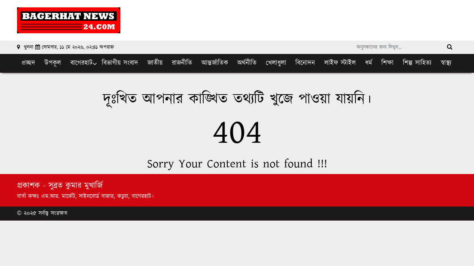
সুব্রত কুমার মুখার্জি (76, 185)
